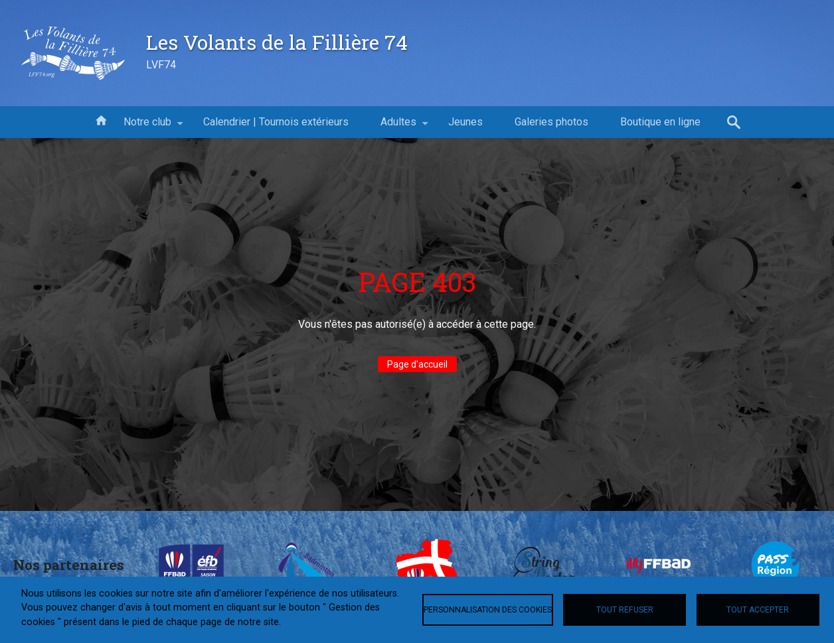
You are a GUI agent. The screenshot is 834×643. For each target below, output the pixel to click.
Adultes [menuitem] (398, 126)
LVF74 (161, 64)
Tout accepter (757, 609)
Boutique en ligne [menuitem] (660, 121)
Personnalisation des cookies (488, 609)
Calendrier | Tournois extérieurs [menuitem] (276, 121)
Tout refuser (624, 609)
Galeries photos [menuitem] (551, 121)
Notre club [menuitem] (147, 126)
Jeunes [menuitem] (465, 121)
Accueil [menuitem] (101, 119)
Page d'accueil (417, 364)
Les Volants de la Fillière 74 (277, 42)
